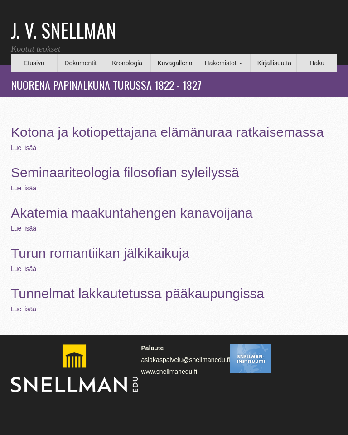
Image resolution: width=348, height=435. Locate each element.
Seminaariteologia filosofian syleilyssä (125, 172)
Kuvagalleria (175, 63)
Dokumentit (80, 63)
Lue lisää (23, 147)
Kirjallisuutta (274, 63)
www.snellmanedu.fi (169, 371)
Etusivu (34, 63)
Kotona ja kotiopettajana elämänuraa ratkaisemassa (167, 132)
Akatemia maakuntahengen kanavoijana (132, 212)
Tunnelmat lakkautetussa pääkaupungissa (137, 293)
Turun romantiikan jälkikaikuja (100, 253)
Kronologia (127, 63)
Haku (316, 63)
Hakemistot (224, 63)
